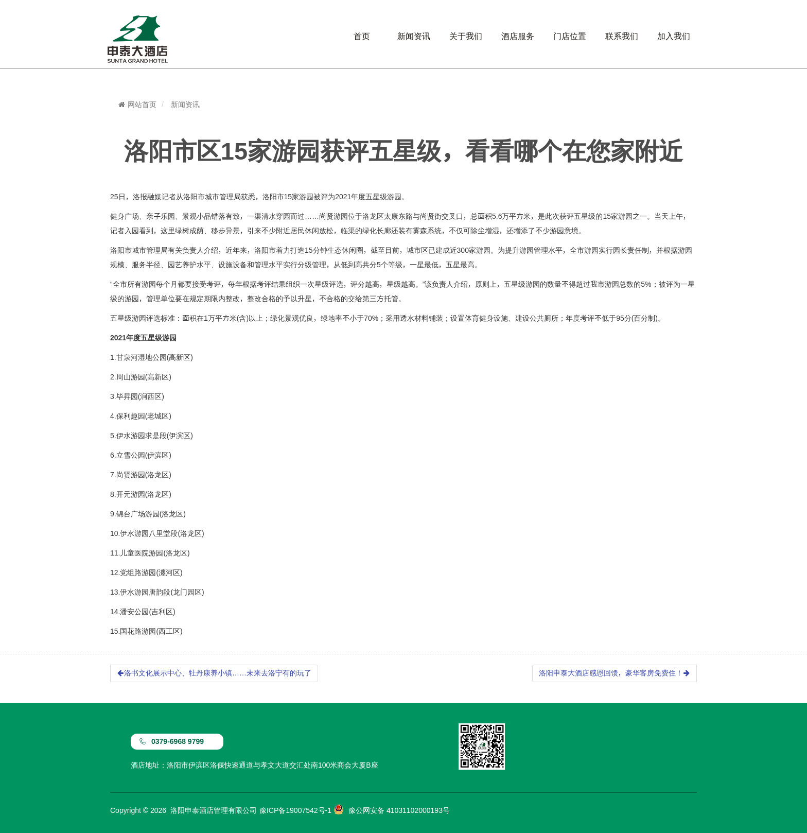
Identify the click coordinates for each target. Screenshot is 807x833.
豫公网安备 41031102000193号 (399, 810)
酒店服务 (517, 36)
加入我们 (673, 36)
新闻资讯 (413, 36)
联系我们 (621, 36)
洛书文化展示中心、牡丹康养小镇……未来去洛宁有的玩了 (214, 672)
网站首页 (137, 104)
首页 (362, 36)
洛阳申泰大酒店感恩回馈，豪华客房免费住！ (614, 672)
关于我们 (465, 36)
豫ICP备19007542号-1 (295, 810)
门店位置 (569, 36)
